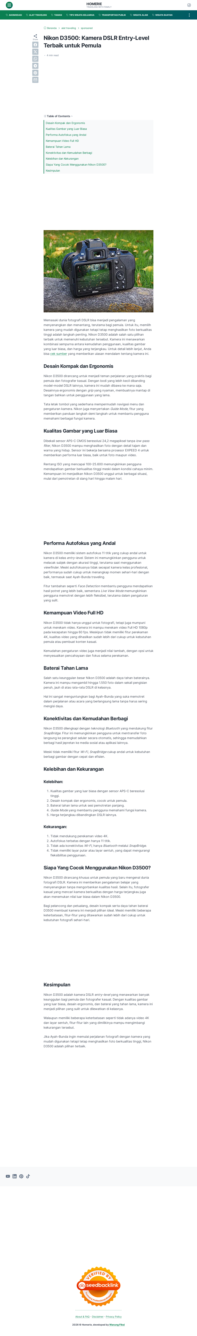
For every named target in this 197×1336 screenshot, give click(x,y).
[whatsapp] (35, 59)
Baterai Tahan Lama (58, 146)
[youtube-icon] (8, 1176)
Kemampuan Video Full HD (62, 140)
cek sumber (58, 353)
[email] (35, 80)
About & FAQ (82, 1316)
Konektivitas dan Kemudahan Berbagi (69, 152)
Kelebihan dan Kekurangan (62, 158)
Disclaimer (97, 1316)
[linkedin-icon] (15, 1176)
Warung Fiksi (117, 1324)
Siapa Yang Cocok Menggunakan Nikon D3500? (76, 164)
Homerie (94, 4)
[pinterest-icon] (21, 1176)
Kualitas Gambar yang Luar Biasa (66, 128)
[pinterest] (35, 73)
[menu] (9, 5)
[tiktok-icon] (28, 1176)
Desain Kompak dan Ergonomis (65, 123)
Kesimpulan (53, 170)
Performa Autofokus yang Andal (66, 134)
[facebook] (35, 45)
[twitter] (35, 52)
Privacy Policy (114, 1316)
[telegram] (35, 66)
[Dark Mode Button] (189, 5)
